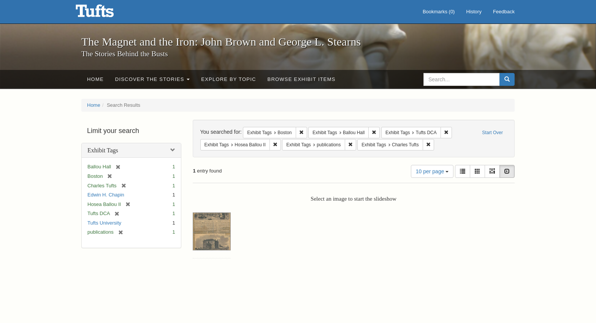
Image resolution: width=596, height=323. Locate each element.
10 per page (432, 171)
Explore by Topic (228, 79)
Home (95, 79)
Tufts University (104, 223)
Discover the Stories (152, 79)
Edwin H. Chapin (105, 195)
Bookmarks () (439, 11)
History (473, 11)
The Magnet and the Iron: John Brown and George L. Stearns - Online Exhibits (104, 13)
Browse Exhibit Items (302, 79)
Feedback (504, 11)
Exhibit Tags (102, 150)
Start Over (492, 132)
